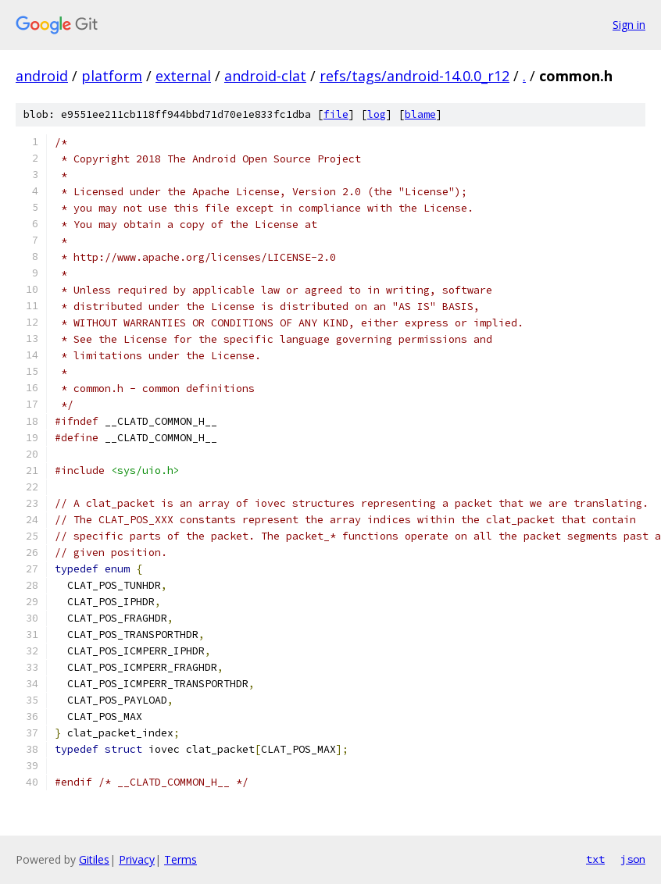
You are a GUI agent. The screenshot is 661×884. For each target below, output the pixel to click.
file (335, 114)
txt (595, 859)
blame (420, 114)
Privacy (137, 859)
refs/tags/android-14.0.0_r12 (414, 75)
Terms (180, 859)
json (632, 859)
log (376, 114)
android (42, 75)
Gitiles (94, 859)
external (183, 75)
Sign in (629, 24)
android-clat (265, 75)
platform (111, 75)
